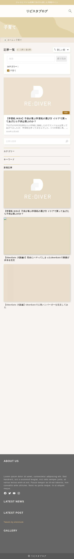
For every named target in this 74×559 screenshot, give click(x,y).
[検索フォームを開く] (70, 11)
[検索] (67, 141)
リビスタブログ (37, 11)
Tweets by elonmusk (13, 522)
